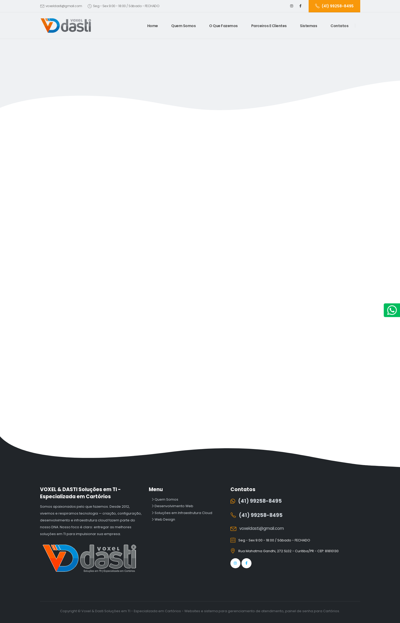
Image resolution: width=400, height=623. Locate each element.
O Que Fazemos (223, 25)
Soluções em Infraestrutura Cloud (183, 513)
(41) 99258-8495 (260, 501)
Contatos (339, 25)
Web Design (164, 519)
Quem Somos (183, 25)
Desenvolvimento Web (173, 506)
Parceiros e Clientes (269, 25)
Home (152, 25)
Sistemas (308, 25)
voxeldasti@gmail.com (64, 6)
